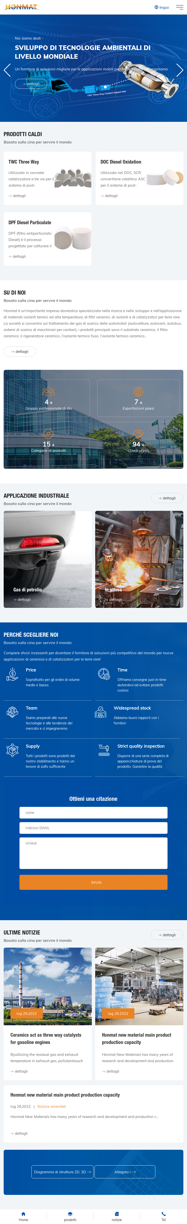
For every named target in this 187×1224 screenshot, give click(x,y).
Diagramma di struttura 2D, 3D (62, 1172)
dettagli (31, 84)
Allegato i (125, 1172)
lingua (161, 7)
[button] (179, 70)
